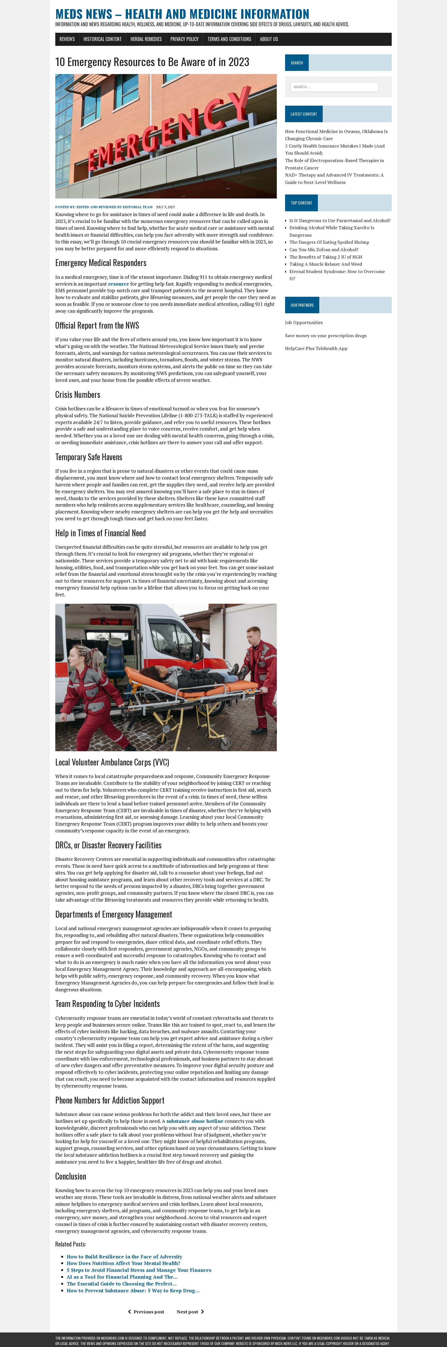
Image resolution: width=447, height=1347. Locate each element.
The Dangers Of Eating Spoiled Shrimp (329, 242)
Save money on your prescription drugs (326, 335)
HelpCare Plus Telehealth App (316, 348)
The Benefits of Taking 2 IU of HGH (325, 257)
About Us (269, 39)
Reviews (67, 39)
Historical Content (103, 39)
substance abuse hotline (195, 1121)
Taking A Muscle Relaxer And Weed (325, 264)
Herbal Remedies (146, 39)
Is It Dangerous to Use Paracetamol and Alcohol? (340, 220)
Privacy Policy (184, 39)
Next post (190, 1312)
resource (118, 284)
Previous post (146, 1312)
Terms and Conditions (229, 39)
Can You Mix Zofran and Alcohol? (323, 249)
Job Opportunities (304, 322)
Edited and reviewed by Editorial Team (115, 207)
